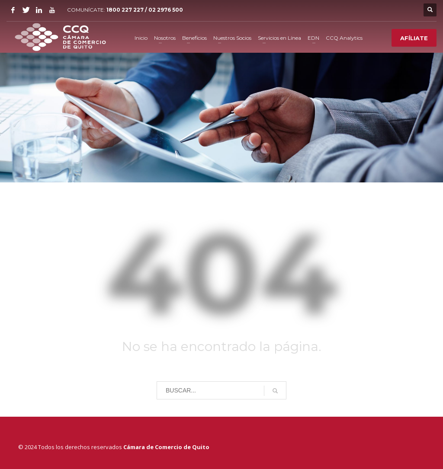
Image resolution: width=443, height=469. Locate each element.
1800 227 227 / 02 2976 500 (144, 9)
